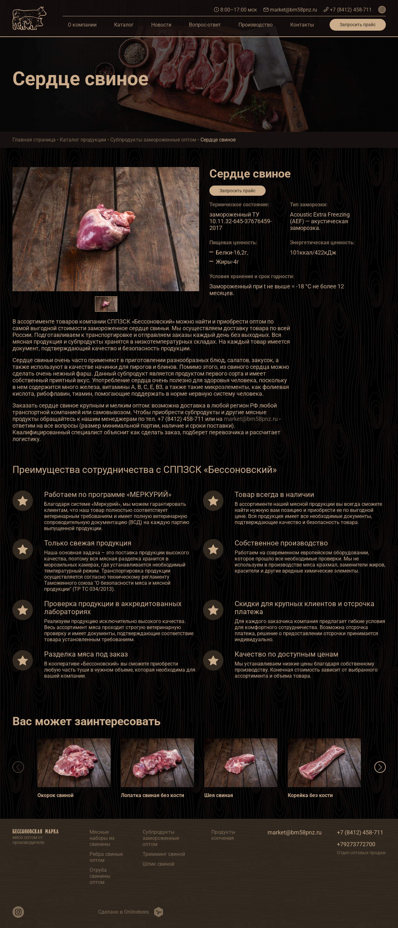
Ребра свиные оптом (106, 857)
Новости (161, 25)
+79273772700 (356, 844)
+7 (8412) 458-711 (348, 10)
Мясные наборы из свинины (102, 838)
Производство (255, 25)
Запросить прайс (358, 24)
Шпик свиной (158, 864)
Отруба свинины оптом (100, 876)
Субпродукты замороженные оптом (161, 838)
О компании (82, 25)
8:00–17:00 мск (235, 10)
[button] (380, 767)
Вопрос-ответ (205, 25)
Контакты (302, 25)
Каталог (124, 25)
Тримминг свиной (164, 854)
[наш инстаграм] (382, 9)
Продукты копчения (223, 835)
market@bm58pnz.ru (290, 10)
